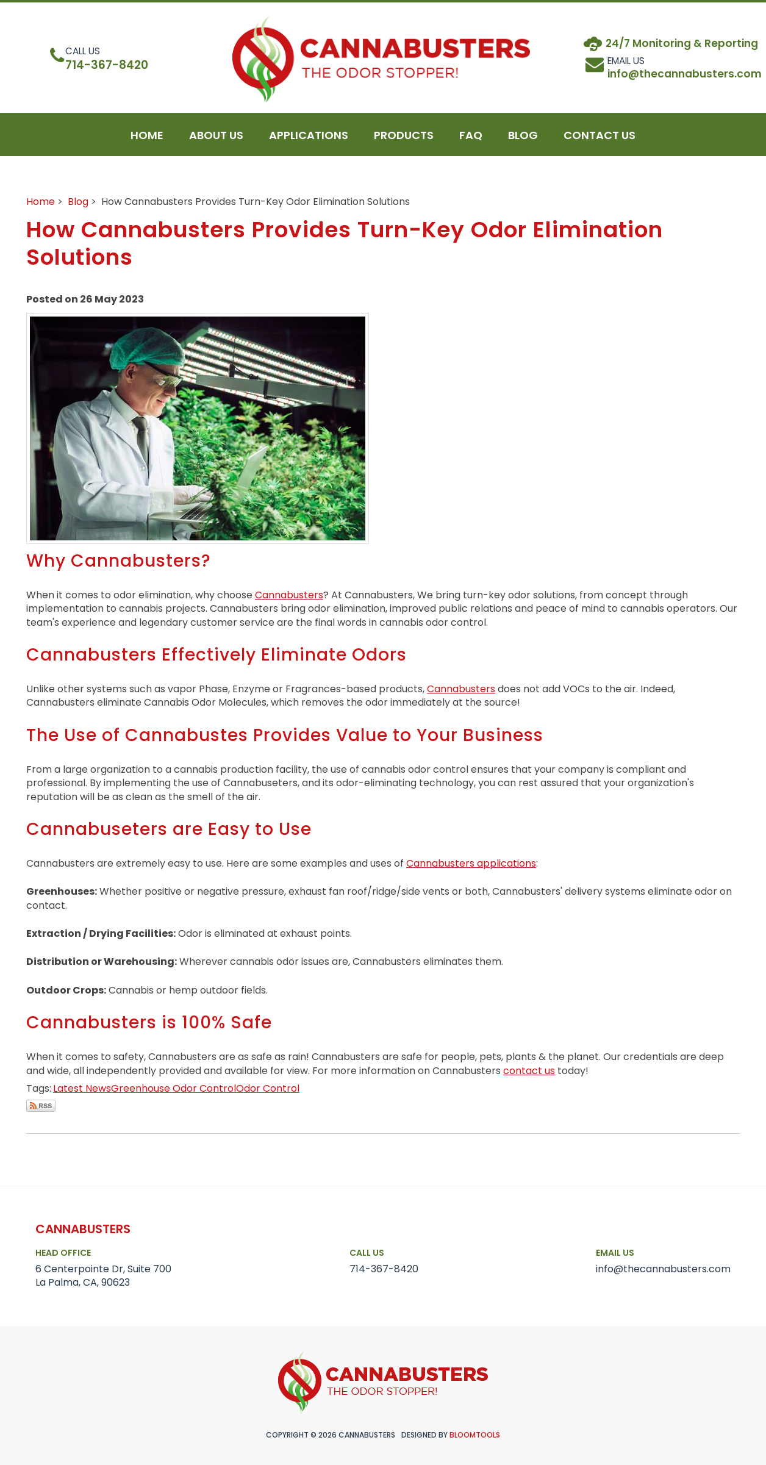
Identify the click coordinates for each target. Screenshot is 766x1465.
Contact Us (599, 141)
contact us (529, 1071)
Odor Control (267, 1088)
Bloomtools (474, 1435)
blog (523, 141)
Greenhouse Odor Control (173, 1088)
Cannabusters (289, 595)
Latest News (82, 1088)
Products (404, 141)
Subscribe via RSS (40, 1106)
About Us (216, 141)
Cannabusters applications (471, 863)
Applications (308, 141)
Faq (470, 141)
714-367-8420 (111, 59)
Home (147, 141)
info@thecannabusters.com (663, 1261)
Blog (78, 202)
